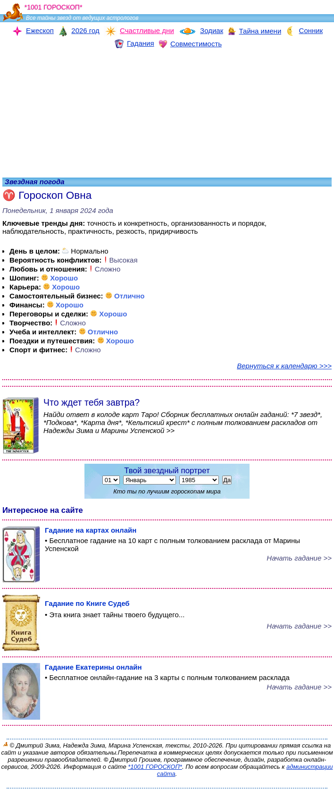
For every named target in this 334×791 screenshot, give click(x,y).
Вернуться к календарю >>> (284, 366)
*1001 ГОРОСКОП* (155, 766)
